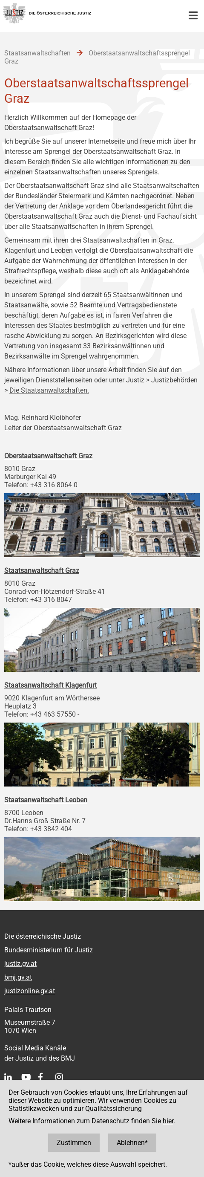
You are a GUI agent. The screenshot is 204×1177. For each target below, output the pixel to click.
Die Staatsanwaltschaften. (49, 390)
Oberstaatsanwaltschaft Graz (48, 456)
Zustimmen (74, 1143)
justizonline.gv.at (29, 991)
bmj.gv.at (18, 977)
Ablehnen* (132, 1143)
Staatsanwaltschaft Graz (41, 571)
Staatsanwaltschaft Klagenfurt (50, 685)
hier (168, 1121)
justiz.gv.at (20, 964)
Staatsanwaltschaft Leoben (45, 800)
